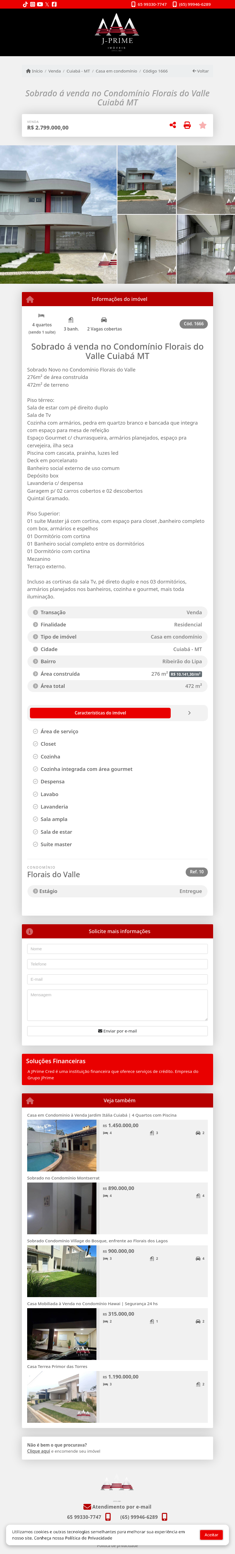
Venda (54, 71)
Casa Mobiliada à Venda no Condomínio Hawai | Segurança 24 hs (92, 1303)
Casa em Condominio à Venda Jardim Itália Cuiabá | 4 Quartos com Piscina (102, 1115)
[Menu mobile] (117, 32)
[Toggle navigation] (201, 16)
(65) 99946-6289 (195, 4)
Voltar (201, 71)
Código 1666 (155, 71)
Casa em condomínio (116, 71)
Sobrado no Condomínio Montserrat (64, 1178)
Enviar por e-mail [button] (117, 1031)
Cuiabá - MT (78, 71)
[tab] (60, 713)
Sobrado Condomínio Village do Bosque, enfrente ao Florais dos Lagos (97, 1240)
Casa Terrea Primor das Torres (57, 1366)
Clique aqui (38, 1451)
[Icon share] (25, 4)
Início (34, 71)
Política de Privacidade (88, 1532)
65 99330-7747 (152, 4)
